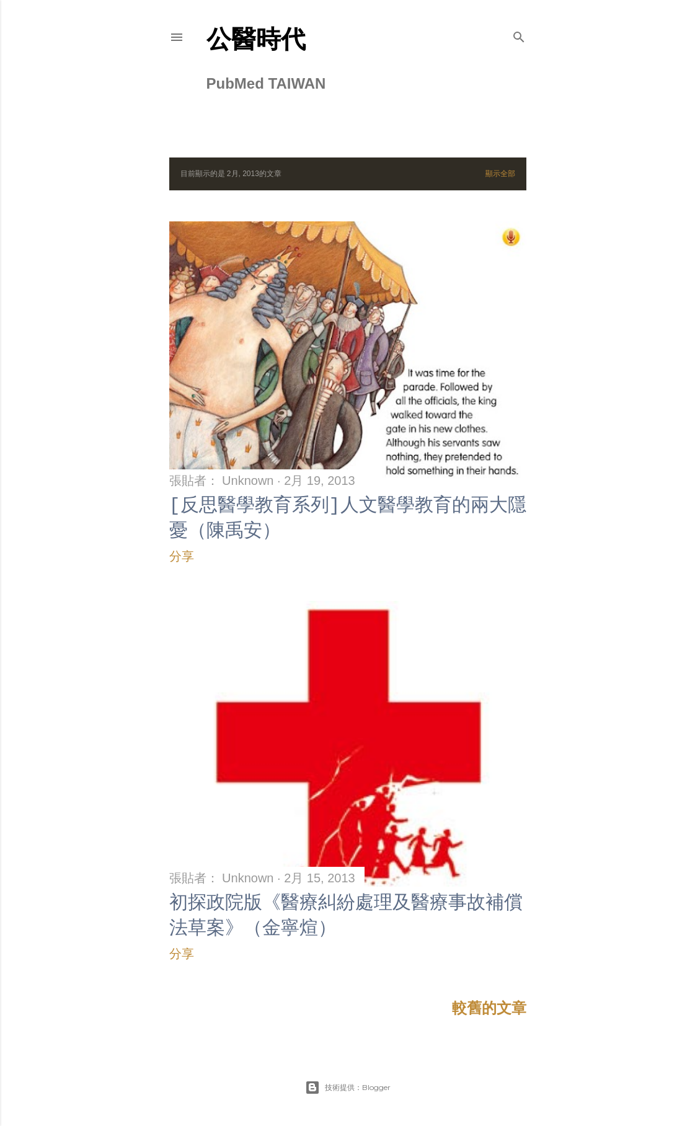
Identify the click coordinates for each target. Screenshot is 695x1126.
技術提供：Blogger (348, 1087)
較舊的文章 (489, 1008)
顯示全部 (500, 173)
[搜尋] (518, 34)
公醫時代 (256, 39)
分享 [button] (181, 556)
